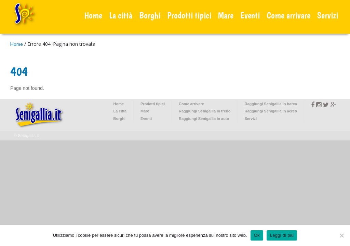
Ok (257, 235)
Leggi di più (282, 235)
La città (120, 15)
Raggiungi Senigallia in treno (205, 111)
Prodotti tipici (189, 15)
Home (93, 15)
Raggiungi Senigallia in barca (271, 104)
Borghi (149, 15)
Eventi (250, 15)
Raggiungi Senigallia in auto (204, 119)
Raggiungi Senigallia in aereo (271, 111)
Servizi (327, 15)
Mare (225, 15)
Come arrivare (288, 15)
